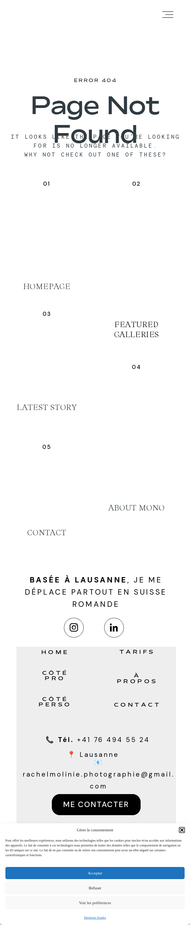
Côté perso (55, 702)
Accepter (95, 873)
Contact (137, 705)
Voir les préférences (95, 903)
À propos (137, 679)
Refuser (95, 888)
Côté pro (55, 676)
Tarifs (137, 652)
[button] (182, 830)
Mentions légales (95, 918)
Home (55, 652)
